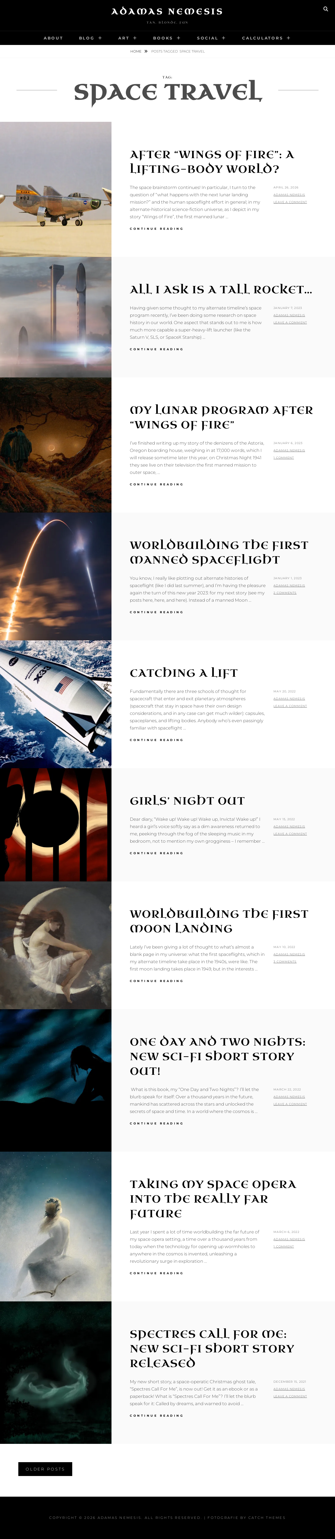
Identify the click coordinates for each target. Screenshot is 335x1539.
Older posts (45, 1469)
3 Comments (285, 961)
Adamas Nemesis (167, 12)
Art (123, 38)
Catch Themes (267, 1517)
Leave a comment (290, 202)
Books (163, 38)
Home (136, 51)
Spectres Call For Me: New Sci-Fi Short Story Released (212, 1349)
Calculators (262, 38)
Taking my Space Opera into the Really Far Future (213, 1199)
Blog (87, 38)
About (53, 38)
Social (208, 38)
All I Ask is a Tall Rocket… (221, 290)
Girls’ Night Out (187, 801)
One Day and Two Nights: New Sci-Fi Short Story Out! (218, 1056)
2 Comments (285, 593)
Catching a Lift (184, 673)
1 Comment (283, 458)
